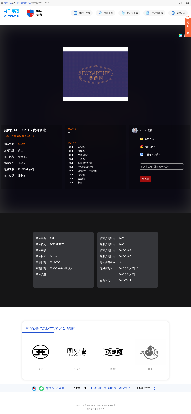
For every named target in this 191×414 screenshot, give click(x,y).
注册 (187, 3)
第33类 (21, 144)
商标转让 (8, 3)
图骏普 (77, 369)
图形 (40, 369)
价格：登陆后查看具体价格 (19, 136)
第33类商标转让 (24, 3)
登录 (180, 3)
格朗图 (113, 369)
